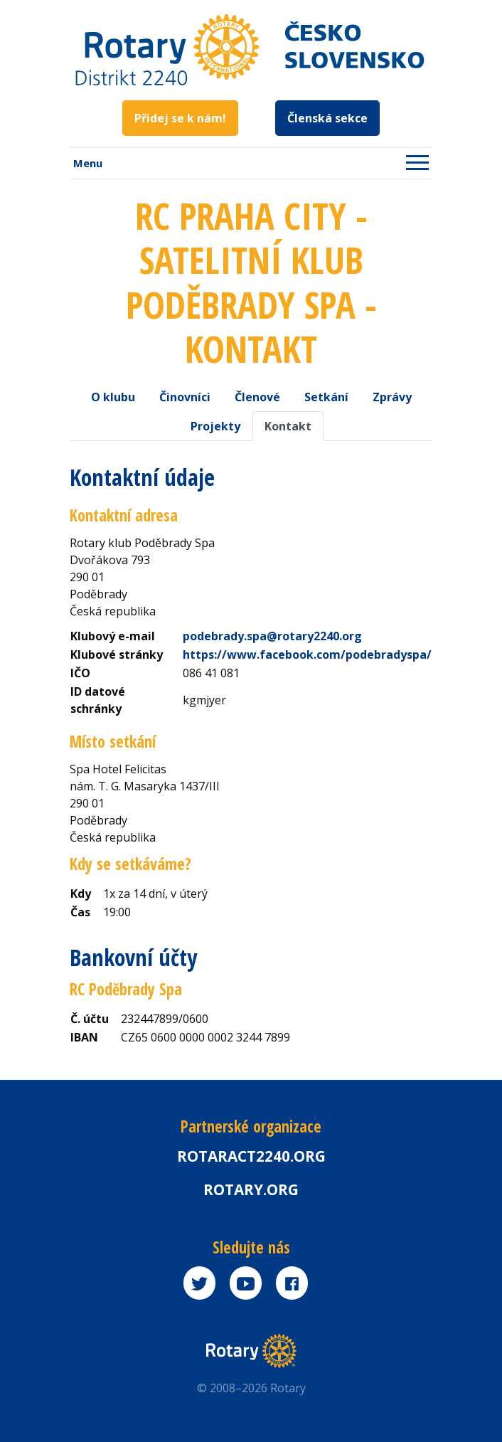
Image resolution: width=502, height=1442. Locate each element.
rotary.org (251, 1189)
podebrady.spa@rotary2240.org (272, 636)
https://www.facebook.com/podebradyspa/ (307, 654)
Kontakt (288, 426)
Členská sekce (327, 118)
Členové (257, 397)
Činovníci (184, 397)
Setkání (326, 397)
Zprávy (392, 397)
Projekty (215, 426)
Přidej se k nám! (180, 118)
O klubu (113, 397)
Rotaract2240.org (251, 1156)
